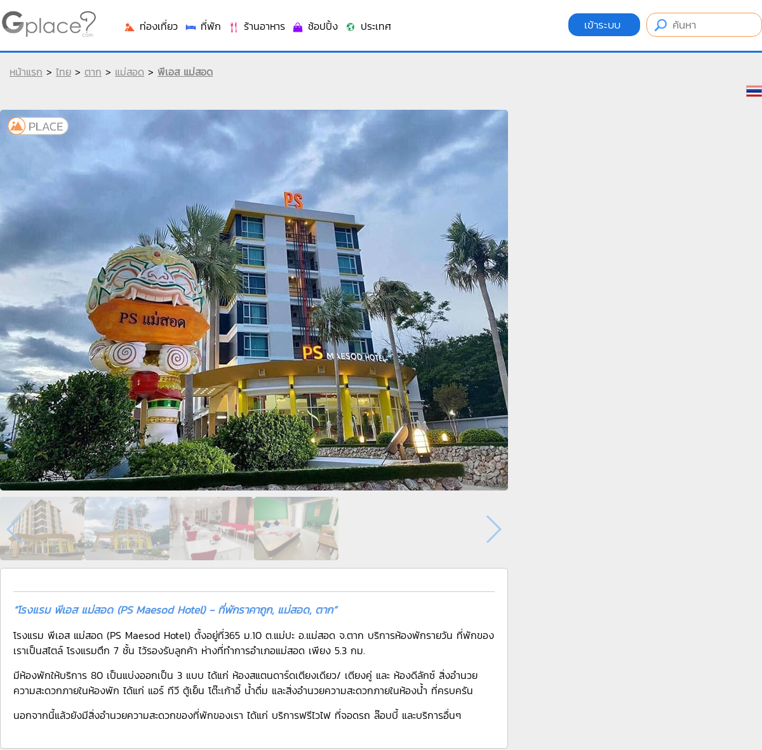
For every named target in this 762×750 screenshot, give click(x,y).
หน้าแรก (26, 71)
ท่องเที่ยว (150, 26)
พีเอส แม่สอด (185, 71)
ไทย (63, 71)
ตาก (93, 71)
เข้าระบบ (604, 24)
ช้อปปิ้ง (314, 26)
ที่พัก (202, 26)
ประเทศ (367, 26)
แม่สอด (129, 71)
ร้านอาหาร (256, 26)
